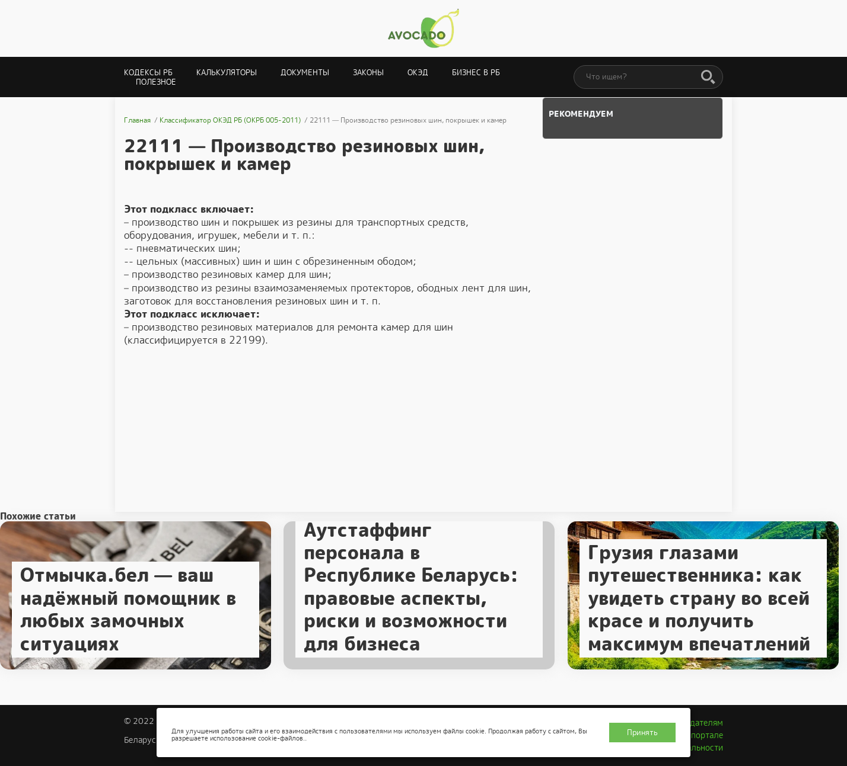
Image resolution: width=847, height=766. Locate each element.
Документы (305, 72)
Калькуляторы (226, 72)
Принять (642, 732)
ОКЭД (417, 72)
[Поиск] (708, 77)
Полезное (156, 82)
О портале (703, 735)
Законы (368, 72)
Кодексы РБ (148, 72)
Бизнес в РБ (476, 72)
